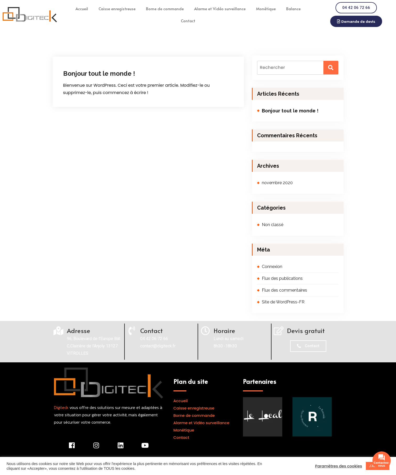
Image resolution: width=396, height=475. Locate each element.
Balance (293, 8)
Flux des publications (282, 278)
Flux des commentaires (284, 290)
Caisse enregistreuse (117, 8)
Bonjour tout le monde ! (99, 73)
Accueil (81, 8)
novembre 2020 (277, 182)
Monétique (266, 8)
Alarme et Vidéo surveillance (220, 8)
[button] (359, 21)
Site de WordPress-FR (283, 301)
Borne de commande (165, 8)
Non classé (272, 224)
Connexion (272, 266)
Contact (188, 20)
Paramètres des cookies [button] (338, 466)
